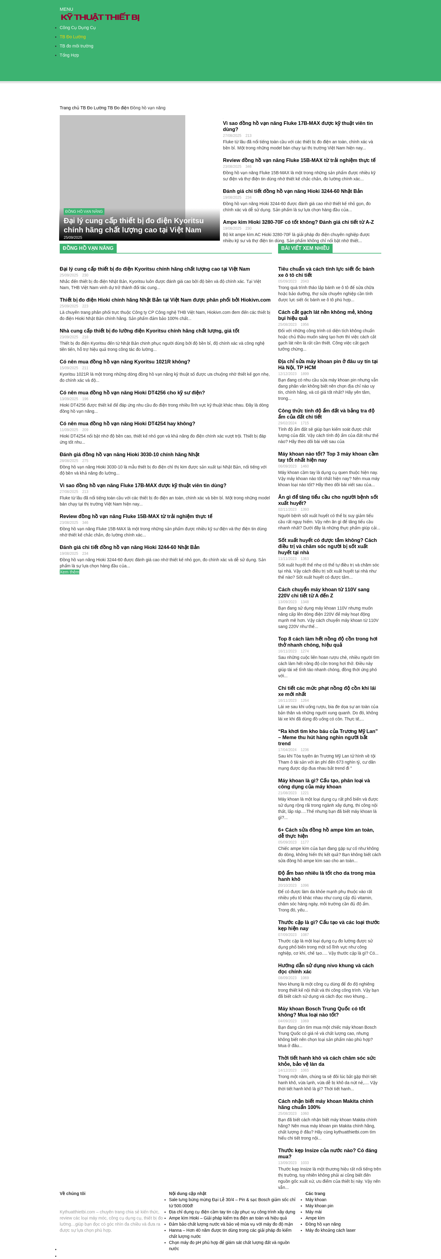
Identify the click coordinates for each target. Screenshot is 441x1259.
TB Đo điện (118, 107)
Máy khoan (315, 1199)
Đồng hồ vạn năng (84, 211)
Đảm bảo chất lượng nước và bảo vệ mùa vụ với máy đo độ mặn (231, 1224)
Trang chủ (69, 107)
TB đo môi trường (76, 45)
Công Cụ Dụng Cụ (78, 27)
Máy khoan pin (319, 1205)
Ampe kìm (315, 1218)
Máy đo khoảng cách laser (330, 1230)
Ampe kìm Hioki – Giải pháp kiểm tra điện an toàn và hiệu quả (228, 1218)
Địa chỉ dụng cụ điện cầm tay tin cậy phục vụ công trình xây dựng (232, 1211)
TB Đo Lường (73, 36)
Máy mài (313, 1211)
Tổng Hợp (69, 55)
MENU (66, 9)
